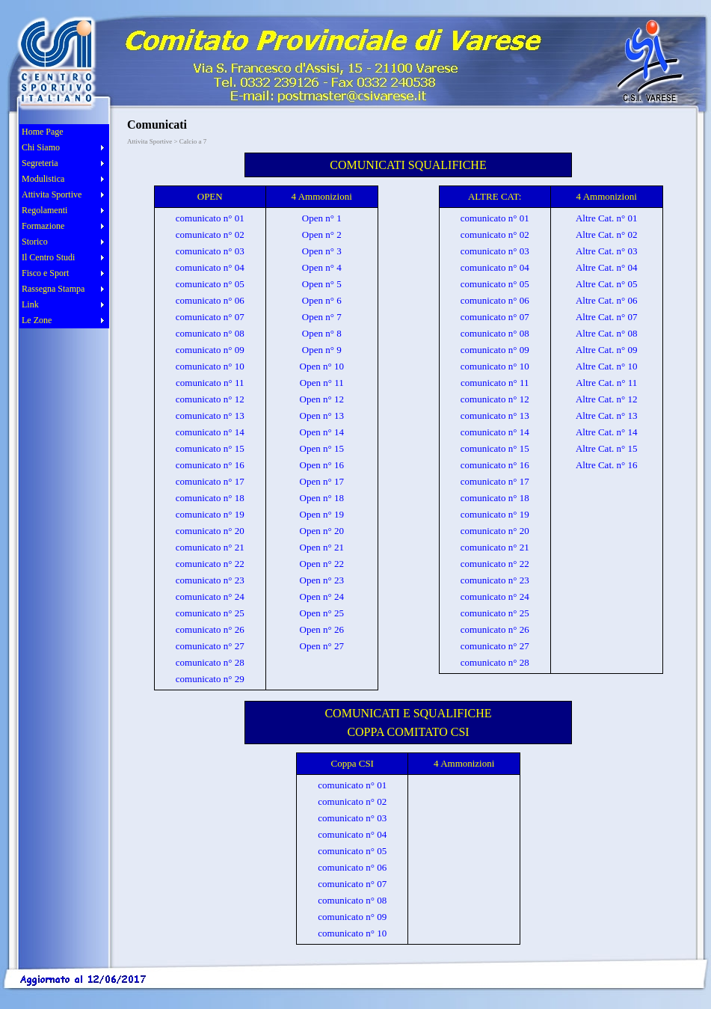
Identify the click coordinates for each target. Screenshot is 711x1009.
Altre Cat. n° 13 (606, 415)
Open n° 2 (322, 234)
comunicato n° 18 (210, 497)
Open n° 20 (322, 530)
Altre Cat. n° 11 (606, 382)
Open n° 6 (322, 300)
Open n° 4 (322, 267)
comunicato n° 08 (210, 333)
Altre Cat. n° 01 (606, 218)
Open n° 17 (322, 481)
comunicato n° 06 (210, 300)
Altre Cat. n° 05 (606, 283)
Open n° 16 (322, 464)
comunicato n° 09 (210, 349)
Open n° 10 (322, 366)
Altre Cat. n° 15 (606, 448)
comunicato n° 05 (210, 283)
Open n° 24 (322, 596)
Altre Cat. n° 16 (606, 464)
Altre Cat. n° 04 (606, 267)
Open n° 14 (322, 432)
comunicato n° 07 (210, 316)
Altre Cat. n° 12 (606, 399)
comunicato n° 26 (210, 629)
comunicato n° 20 (210, 530)
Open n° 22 (322, 563)
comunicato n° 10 (210, 366)
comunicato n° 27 (210, 645)
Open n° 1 (322, 218)
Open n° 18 (322, 497)
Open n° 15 (322, 448)
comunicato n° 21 (210, 547)
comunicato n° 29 (210, 678)
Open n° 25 (322, 613)
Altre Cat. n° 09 (606, 349)
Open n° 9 (322, 349)
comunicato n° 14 (210, 432)
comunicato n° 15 (210, 448)
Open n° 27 (322, 645)
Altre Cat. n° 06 (606, 300)
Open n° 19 (322, 514)
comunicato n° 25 (210, 613)
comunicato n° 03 (210, 251)
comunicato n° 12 (210, 399)
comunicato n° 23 (210, 580)
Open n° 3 (322, 251)
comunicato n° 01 (210, 218)
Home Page (43, 131)
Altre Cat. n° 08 (606, 333)
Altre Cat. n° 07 (606, 316)
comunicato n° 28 (210, 662)
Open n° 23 (322, 580)
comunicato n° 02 (210, 234)
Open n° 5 (322, 283)
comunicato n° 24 (210, 596)
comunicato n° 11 (210, 382)
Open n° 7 (322, 316)
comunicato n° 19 (210, 514)
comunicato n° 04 (210, 267)
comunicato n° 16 (210, 464)
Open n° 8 (322, 333)
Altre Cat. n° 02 (606, 234)
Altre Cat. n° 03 (606, 251)
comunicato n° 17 (210, 481)
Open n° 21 (322, 547)
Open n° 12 (322, 399)
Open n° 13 (322, 415)
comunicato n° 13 (210, 415)
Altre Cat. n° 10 (606, 366)
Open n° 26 (322, 629)
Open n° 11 (322, 382)
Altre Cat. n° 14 (606, 432)
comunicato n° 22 (210, 563)
